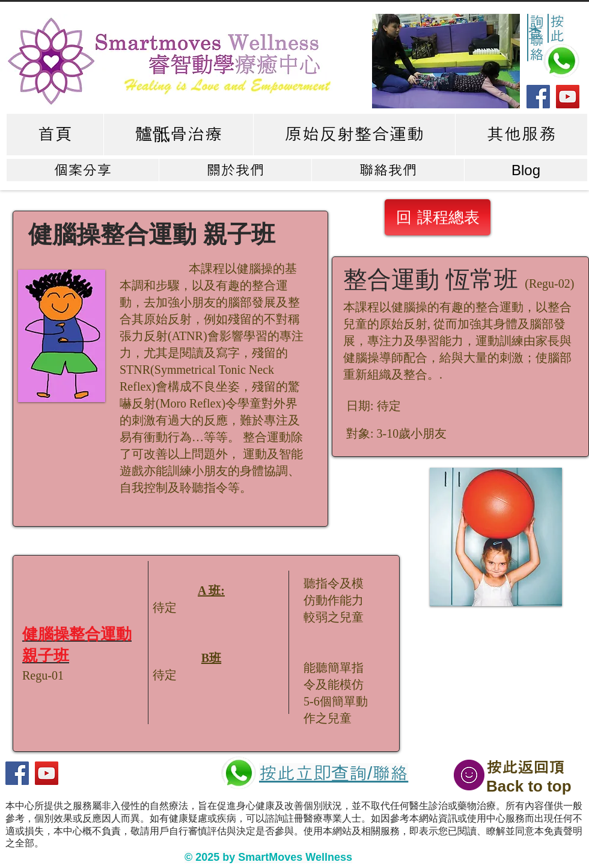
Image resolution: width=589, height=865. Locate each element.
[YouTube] (567, 96)
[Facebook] (538, 96)
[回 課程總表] (437, 217)
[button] (446, 61)
